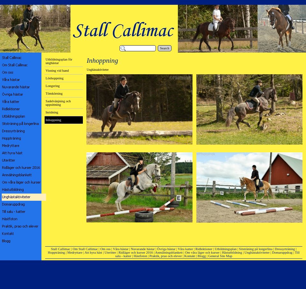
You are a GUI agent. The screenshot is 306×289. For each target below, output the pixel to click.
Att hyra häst (93, 252)
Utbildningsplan (226, 249)
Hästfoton (140, 256)
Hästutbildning (232, 252)
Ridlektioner (203, 249)
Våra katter (185, 249)
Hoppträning (56, 252)
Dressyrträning (285, 249)
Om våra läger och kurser (202, 252)
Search (164, 48)
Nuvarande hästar (143, 249)
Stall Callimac (60, 249)
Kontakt (189, 256)
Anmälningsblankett (169, 252)
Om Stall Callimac (85, 249)
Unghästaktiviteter (257, 252)
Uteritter (110, 252)
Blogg (202, 256)
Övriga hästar (166, 249)
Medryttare (74, 252)
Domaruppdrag (282, 252)
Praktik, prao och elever (165, 256)
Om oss (105, 249)
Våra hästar (120, 249)
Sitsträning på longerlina (256, 249)
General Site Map (220, 256)
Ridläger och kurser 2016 (136, 252)
